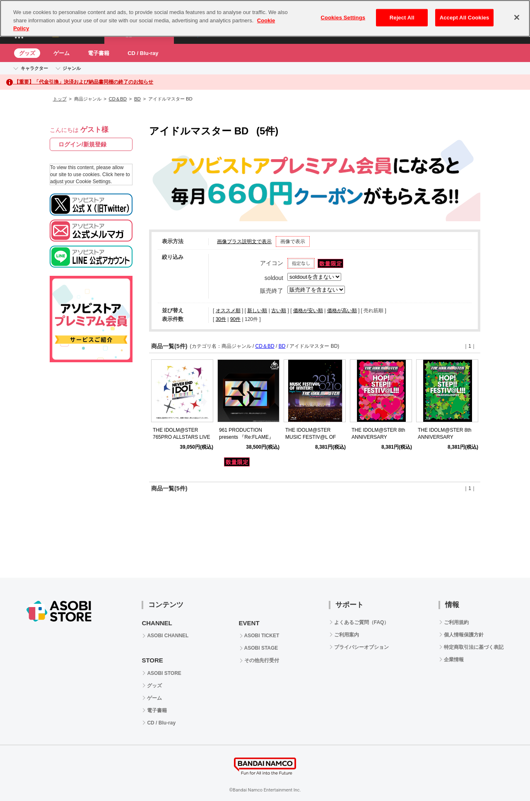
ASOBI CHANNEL (167, 635)
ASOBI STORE (164, 673)
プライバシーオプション (361, 647)
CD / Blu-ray (143, 53)
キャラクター (34, 68)
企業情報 (454, 659)
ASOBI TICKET (261, 635)
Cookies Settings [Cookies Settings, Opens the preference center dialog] (343, 17)
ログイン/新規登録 (82, 144)
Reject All (402, 17)
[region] (265, 18)
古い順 (278, 310)
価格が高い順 (342, 310)
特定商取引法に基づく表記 (474, 647)
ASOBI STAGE (261, 648)
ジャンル (72, 68)
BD (137, 98)
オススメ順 (228, 310)
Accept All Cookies (464, 17)
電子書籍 (98, 53)
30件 (221, 319)
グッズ (27, 53)
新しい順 (257, 310)
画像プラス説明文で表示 (244, 241)
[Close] (517, 17)
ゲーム (61, 53)
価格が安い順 (308, 310)
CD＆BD (118, 98)
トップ (60, 98)
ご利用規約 (456, 622)
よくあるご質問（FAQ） (361, 622)
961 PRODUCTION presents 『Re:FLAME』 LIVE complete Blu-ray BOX (249, 437)
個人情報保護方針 (464, 635)
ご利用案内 (346, 635)
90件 (235, 319)
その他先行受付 (261, 660)
